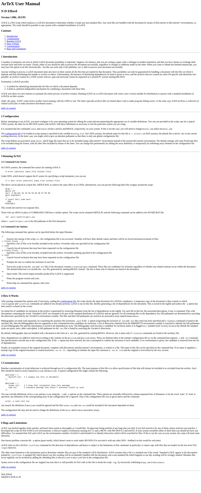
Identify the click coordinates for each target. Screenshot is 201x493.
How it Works (13, 44)
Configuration (13, 39)
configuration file (13, 133)
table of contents (8, 108)
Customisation (13, 46)
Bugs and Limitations (16, 49)
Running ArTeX (14, 41)
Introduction (12, 36)
